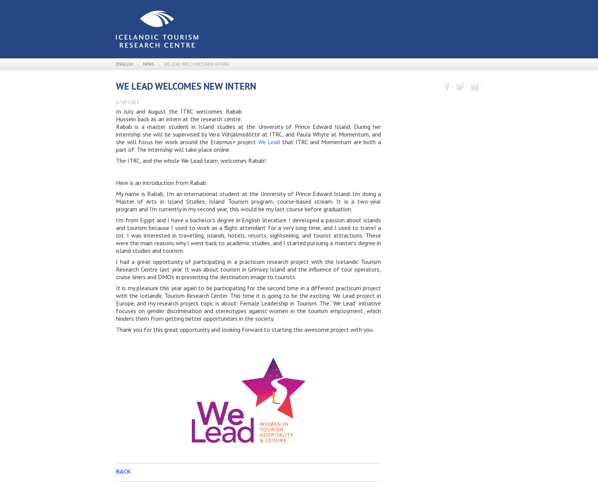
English (124, 64)
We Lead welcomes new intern (196, 64)
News (148, 64)
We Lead (269, 142)
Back (123, 471)
